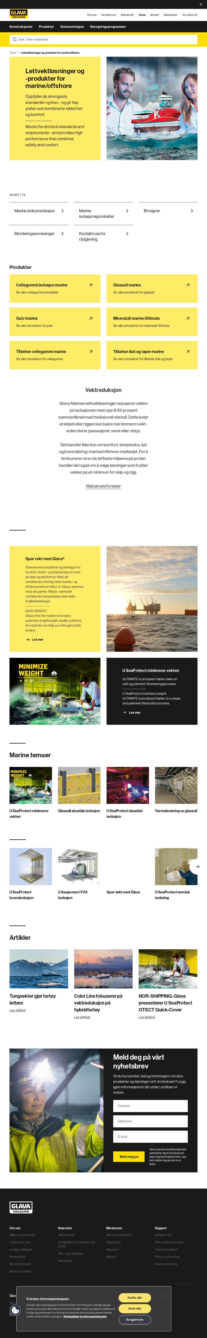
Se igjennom (134, 1319)
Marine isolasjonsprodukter (96, 213)
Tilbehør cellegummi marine (29, 343)
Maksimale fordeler (103, 486)
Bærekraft (127, 15)
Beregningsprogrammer (108, 27)
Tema (141, 15)
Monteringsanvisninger (34, 233)
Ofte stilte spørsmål (169, 1242)
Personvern (18, 1257)
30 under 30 (189, 15)
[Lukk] (162, 1295)
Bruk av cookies (21, 1271)
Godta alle (135, 1297)
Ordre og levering (167, 1257)
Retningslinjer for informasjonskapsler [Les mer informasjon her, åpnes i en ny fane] (85, 1316)
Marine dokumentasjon (34, 210)
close (201, 4)
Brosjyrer (152, 210)
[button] (15, 1310)
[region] (93, 1309)
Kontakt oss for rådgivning (92, 236)
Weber (111, 1257)
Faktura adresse (166, 1264)
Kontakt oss (108, 15)
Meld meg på (129, 1157)
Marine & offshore (118, 1235)
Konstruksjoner (21, 27)
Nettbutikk (65, 1261)
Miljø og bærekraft (22, 1235)
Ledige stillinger (21, 1249)
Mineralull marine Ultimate (125, 310)
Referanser (170, 15)
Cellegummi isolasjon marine (30, 277)
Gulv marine (18, 310)
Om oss (92, 15)
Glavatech (113, 1242)
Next (197, 867)
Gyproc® (112, 1249)
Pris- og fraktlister (70, 1253)
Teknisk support (166, 1249)
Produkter (47, 27)
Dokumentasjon (72, 27)
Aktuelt (154, 15)
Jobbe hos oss (20, 1242)
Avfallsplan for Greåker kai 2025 (76, 1244)
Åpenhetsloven (20, 1264)
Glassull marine (117, 277)
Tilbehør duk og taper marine (127, 343)
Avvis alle (134, 1308)
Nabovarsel (66, 1235)
